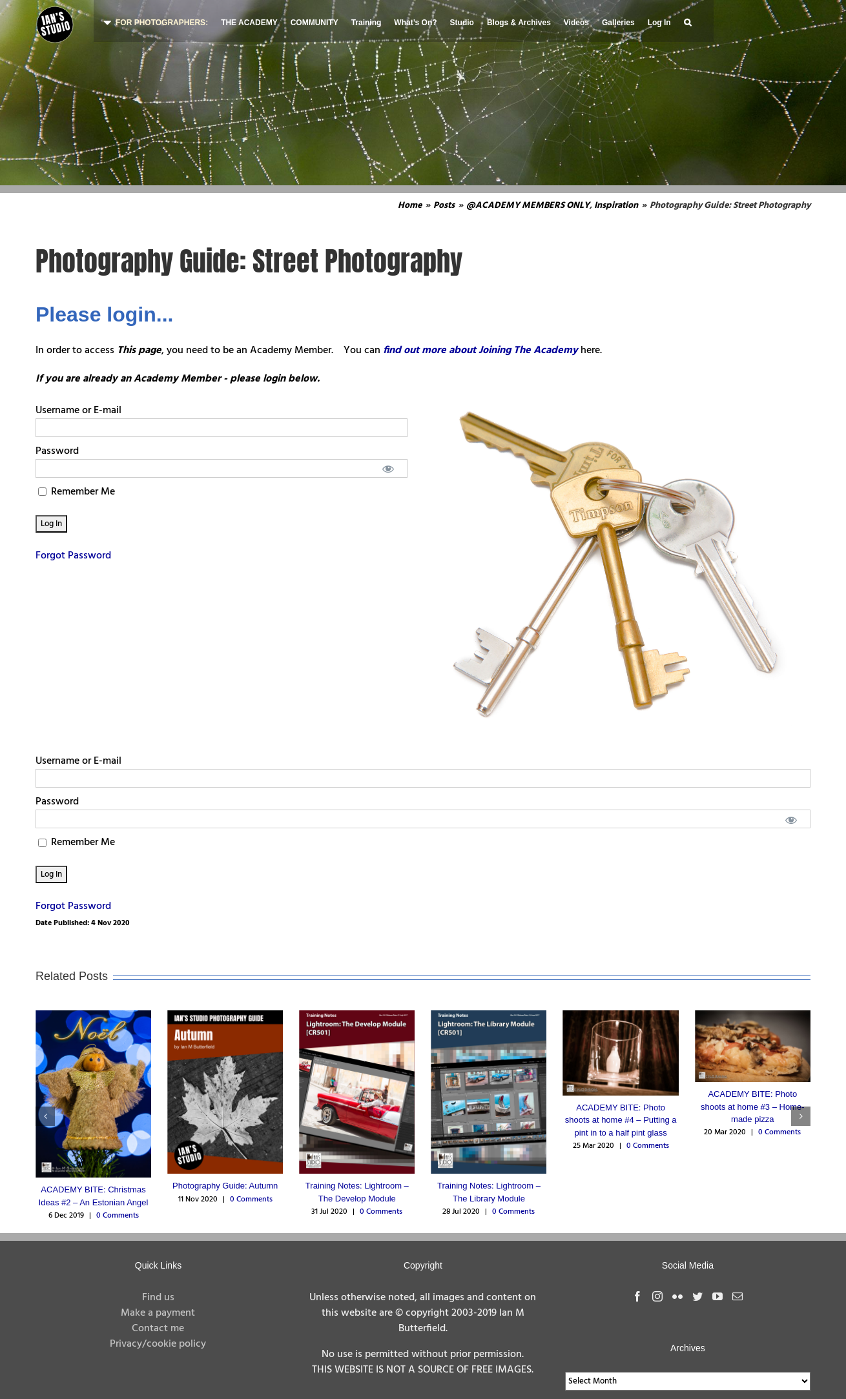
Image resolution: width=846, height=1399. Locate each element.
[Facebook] (637, 1296)
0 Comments (117, 1215)
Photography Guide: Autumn (225, 1185)
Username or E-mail (78, 410)
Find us (158, 1297)
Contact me (158, 1328)
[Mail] (737, 1296)
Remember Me (76, 492)
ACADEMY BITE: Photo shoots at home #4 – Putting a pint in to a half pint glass (621, 1120)
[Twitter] (697, 1296)
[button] (687, 21)
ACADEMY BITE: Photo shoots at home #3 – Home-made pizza (752, 1106)
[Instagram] (657, 1296)
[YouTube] (717, 1296)
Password (57, 451)
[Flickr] (677, 1296)
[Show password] (388, 468)
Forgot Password (73, 555)
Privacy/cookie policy (158, 1344)
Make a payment (158, 1313)
